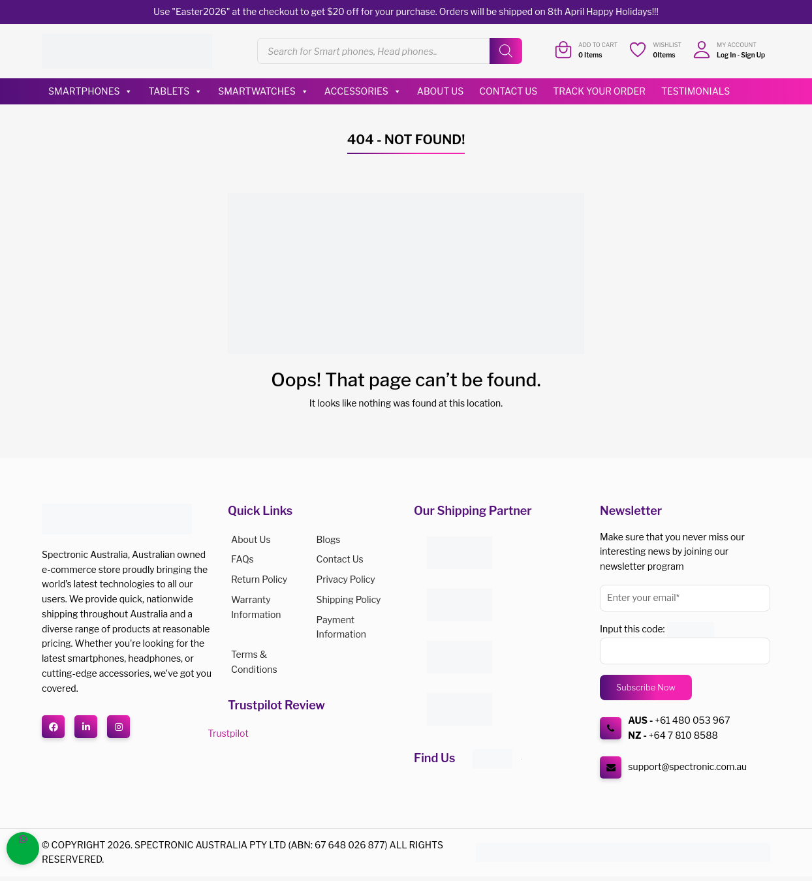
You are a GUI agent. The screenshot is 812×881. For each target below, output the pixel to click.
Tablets (175, 91)
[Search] (506, 51)
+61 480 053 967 (692, 720)
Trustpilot (228, 733)
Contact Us (508, 91)
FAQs (242, 558)
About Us (440, 91)
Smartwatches (263, 91)
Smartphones (90, 91)
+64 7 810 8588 (683, 735)
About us (251, 539)
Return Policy (259, 579)
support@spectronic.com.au (687, 766)
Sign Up (753, 55)
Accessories (362, 91)
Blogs (329, 539)
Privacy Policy (346, 579)
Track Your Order (599, 91)
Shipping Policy (349, 599)
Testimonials (695, 91)
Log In (726, 55)
